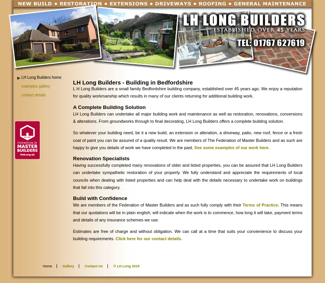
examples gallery (35, 86)
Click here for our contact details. (148, 238)
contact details (33, 95)
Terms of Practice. (261, 205)
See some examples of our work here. (232, 147)
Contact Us (94, 266)
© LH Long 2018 (127, 266)
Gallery (69, 266)
